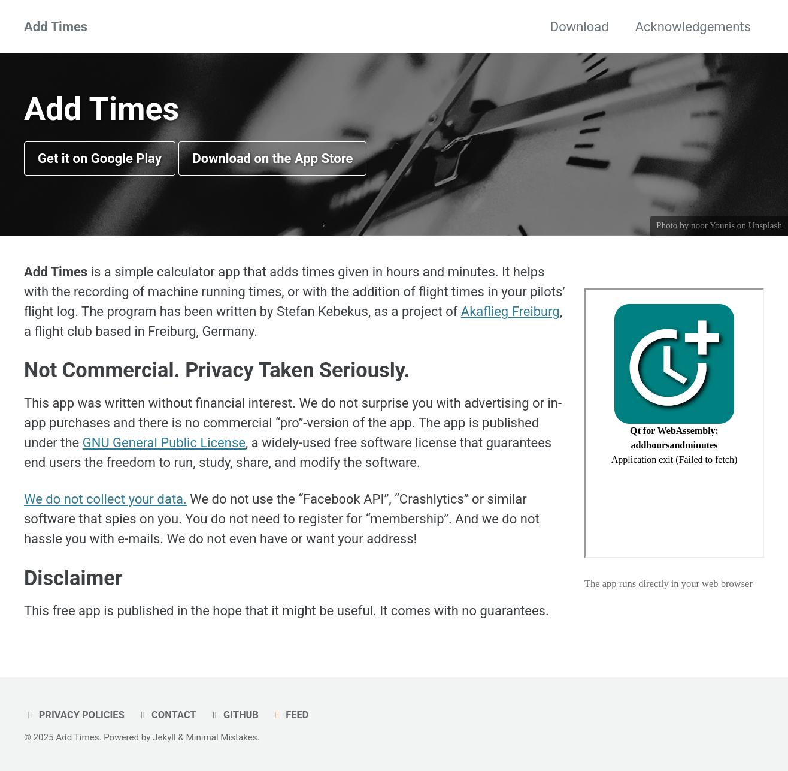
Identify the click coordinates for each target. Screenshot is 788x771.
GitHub (233, 715)
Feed (290, 715)
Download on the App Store (272, 158)
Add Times (55, 26)
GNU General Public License (164, 442)
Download (579, 26)
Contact (166, 715)
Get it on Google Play (100, 158)
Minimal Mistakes (221, 737)
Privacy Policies (74, 715)
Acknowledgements (693, 26)
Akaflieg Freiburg (510, 311)
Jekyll (164, 737)
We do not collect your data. (105, 499)
